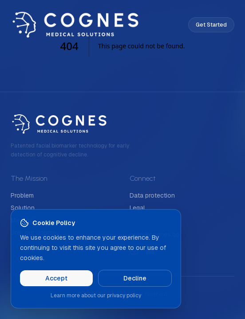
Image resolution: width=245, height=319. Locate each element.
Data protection (152, 195)
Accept (56, 278)
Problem (22, 195)
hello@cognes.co (155, 234)
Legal (137, 208)
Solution (23, 208)
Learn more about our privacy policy (96, 295)
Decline (134, 278)
